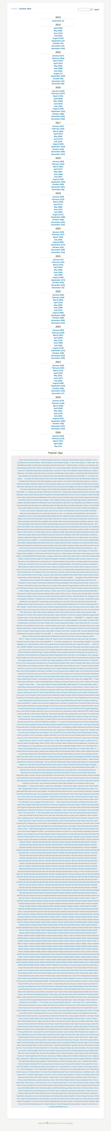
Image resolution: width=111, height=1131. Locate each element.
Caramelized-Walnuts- (64, 564)
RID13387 (42, 869)
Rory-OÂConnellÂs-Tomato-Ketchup (52, 984)
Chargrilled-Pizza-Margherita (42, 580)
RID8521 (77, 957)
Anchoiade (84, 484)
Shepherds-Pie (23, 1002)
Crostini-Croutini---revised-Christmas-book (47, 625)
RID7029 (66, 951)
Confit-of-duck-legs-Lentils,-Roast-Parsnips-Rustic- (44, 617)
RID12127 (88, 853)
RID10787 (87, 847)
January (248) (58, 365)
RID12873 (23, 863)
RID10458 (29, 845)
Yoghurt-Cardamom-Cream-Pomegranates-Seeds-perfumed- (62, 1104)
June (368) (58, 174)
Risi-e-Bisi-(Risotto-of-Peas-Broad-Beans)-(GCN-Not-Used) (75, 965)
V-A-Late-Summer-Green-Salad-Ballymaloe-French (73, 1069)
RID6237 (90, 943)
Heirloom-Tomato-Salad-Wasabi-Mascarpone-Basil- (65, 700)
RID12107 (81, 853)
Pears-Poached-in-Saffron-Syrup (88, 799)
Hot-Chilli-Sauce (54, 706)
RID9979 (49, 965)
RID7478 (48, 954)
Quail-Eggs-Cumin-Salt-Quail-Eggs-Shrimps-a (55, 826)
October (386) (58, 114)
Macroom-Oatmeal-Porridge (25, 743)
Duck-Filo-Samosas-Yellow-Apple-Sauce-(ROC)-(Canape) (77, 647)
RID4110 (50, 933)
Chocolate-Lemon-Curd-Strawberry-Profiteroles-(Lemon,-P (52, 599)
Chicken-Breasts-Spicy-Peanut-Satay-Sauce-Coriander (40, 585)
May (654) (58, 136)
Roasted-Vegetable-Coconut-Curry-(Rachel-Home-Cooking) (81, 978)
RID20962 (34, 909)
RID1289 (28, 863)
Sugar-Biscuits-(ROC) (53, 1034)
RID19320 (51, 903)
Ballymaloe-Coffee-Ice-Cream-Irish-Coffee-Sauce (42, 508)
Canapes (20, 559)
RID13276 (48, 866)
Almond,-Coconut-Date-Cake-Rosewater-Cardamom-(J (74, 481)
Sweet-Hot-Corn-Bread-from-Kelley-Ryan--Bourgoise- (63, 1040)
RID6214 (78, 943)
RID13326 (22, 869)
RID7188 (72, 951)
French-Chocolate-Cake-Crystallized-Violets (66, 671)
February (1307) (58, 93)
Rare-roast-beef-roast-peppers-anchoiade (85, 831)
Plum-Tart (73, 812)
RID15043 (64, 882)
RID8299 (32, 957)
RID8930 (69, 959)
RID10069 (76, 839)
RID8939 (74, 959)
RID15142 (28, 885)
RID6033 (96, 938)
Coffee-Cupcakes (86, 612)
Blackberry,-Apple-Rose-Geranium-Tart (53, 535)
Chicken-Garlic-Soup (86, 585)
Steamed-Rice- (28, 1032)
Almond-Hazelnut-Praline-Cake (44, 478)
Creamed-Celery (49, 623)
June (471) (58, 139)
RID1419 (90, 874)
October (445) (58, 220)
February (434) (58, 129)
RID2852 (27, 925)
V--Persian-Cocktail (76, 1066)
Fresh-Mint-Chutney (77, 676)
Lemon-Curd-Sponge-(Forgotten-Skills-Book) (43, 735)
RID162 (64, 890)
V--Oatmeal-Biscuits (64, 1066)
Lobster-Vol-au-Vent (37, 740)
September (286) (58, 217)
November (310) (58, 356)
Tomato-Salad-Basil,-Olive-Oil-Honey (36, 1056)
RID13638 (52, 871)
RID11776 (28, 853)
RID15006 (45, 882)
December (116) (58, 252)
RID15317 (88, 885)
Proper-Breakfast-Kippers (54, 823)
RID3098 (25, 927)
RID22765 (34, 914)
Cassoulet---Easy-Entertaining (52, 575)
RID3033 (88, 925)
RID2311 (77, 914)
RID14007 (45, 874)
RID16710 (27, 895)
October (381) (58, 247)
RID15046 (71, 882)
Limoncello (55, 738)
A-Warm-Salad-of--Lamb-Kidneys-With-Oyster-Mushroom (81, 473)
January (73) (58, 260)
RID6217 (84, 943)
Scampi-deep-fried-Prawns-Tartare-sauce (39, 997)
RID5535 (82, 933)
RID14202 (96, 874)
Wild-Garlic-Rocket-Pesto (75, 1093)
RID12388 (29, 858)
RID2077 (88, 906)
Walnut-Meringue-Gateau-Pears (67, 1088)
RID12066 (61, 853)
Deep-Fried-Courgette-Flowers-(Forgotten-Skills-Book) (56, 644)
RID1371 (71, 871)
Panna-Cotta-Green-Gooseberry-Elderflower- (35, 796)
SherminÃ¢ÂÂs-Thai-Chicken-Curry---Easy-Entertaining (47, 1002)
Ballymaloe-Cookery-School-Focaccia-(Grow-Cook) (51, 510)
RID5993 (72, 938)
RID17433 (48, 898)
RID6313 (55, 946)
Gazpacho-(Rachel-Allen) (59, 684)
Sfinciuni (75, 1000)
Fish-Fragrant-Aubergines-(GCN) (57, 660)
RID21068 (53, 909)
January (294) (58, 436)
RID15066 (90, 882)
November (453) (58, 116)
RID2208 (32, 911)
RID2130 (72, 909)
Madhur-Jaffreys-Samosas (70, 743)
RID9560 (70, 962)
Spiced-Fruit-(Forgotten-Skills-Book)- (83, 1021)
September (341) (58, 111)
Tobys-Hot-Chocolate (48, 1050)
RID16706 (20, 895)
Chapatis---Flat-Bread (59, 577)
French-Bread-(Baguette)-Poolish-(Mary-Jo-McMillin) (37, 671)
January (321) (58, 126)
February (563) (58, 58)
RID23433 (21, 917)
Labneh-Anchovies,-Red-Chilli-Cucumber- (48, 727)
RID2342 (96, 914)
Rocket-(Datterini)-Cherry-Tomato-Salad (62, 981)
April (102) (58, 63)
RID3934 (72, 930)
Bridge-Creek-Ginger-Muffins (58, 545)
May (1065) (58, 101)
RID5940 (61, 938)
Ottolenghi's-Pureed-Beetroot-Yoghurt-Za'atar (80, 783)
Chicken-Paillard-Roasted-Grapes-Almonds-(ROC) (50, 588)
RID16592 (54, 893)
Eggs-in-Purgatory (43, 652)
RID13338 (29, 869)
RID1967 (22, 906)
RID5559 (88, 933)
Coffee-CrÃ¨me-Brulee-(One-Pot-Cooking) (68, 612)
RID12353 (94, 855)
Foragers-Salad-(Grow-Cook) (47, 668)
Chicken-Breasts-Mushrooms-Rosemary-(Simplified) (52, 583)
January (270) (58, 401)
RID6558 (43, 949)
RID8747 (42, 959)
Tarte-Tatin (81, 1045)
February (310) (58, 262)
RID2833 (90, 922)
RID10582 (55, 847)
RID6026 (90, 938)
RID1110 (45, 850)
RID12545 (28, 861)
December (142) (58, 323)
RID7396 (25, 954)
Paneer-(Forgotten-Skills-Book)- (83, 791)
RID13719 (84, 871)
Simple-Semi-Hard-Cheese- (89, 1005)
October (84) (58, 79)
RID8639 (19, 959)
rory (29, 984)
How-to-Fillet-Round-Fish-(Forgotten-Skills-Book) (83, 708)
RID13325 (94, 866)
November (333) (58, 391)
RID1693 (59, 895)
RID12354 (23, 858)
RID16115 (51, 890)
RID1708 (84, 895)
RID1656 (48, 893)
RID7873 (80, 954)
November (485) (58, 152)
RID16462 (96, 890)
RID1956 (95, 903)
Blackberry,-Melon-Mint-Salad (74, 535)
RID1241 (35, 858)
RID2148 (83, 909)
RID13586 (27, 871)
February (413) (58, 199)
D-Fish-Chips (70, 636)
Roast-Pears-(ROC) (34, 976)
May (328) (58, 305)
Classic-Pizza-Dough (29, 609)
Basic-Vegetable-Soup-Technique (48, 521)
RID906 (92, 959)
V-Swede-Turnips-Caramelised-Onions (80, 1080)
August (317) (58, 215)
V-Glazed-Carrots (54, 1077)
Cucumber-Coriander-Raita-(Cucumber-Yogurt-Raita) (38, 631)
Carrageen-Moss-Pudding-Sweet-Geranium (77, 569)
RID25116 (66, 919)
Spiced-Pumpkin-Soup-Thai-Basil (40, 1026)
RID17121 (22, 898)
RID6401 (89, 946)
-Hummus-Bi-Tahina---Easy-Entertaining (40, 462)
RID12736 (61, 861)
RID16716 (33, 895)
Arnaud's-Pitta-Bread (54, 489)
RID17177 (29, 898)
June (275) (58, 413)
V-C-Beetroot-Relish (33, 1072)
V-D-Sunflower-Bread (88, 1074)
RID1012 (89, 839)
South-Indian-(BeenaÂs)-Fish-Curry (51, 1018)
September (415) (58, 147)
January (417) (58, 56)
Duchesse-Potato (38, 647)
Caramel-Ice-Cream (92, 559)
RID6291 (31, 946)
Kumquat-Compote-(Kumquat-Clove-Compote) (64, 724)
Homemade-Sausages (42, 706)
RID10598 (68, 847)
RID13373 (35, 869)
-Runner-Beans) (80, 462)
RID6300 (49, 946)
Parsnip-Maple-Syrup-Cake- (66, 796)
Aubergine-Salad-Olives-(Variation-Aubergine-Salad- (76, 489)
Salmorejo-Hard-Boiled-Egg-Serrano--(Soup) (39, 994)
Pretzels (43, 823)
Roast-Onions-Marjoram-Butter (70, 973)
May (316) (58, 340)
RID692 (55, 951)
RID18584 (65, 901)
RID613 (61, 941)
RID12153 (23, 855)
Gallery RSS (43, 1123)
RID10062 (70, 839)
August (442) (58, 144)
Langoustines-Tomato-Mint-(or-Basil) (68, 730)
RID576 (55, 935)
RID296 (61, 925)
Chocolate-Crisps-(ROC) (51, 596)
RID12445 (80, 858)
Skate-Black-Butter (55, 1008)
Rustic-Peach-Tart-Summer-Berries (43, 986)
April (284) (58, 408)
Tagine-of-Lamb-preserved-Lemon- (43, 1045)
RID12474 (87, 858)
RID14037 (52, 874)
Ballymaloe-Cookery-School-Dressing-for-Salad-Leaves (74, 508)
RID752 (53, 954)
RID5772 (66, 935)
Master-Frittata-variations (78, 751)
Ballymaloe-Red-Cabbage (60, 516)
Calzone (78, 556)
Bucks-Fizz (34, 548)
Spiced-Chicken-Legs (52, 1021)
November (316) (58, 285)
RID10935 (33, 850)
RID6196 (61, 943)
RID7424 (37, 954)
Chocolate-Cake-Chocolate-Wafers (81, 593)
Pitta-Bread (31, 810)
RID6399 (83, 946)
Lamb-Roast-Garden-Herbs (29, 730)
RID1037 (87, 842)
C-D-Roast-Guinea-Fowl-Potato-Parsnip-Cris (46, 553)
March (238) (58, 406)
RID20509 (57, 906)
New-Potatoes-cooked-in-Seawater (89, 775)
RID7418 (31, 954)
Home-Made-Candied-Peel (89, 700)
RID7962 (91, 954)
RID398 (95, 930)
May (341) (58, 376)
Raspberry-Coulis (22, 834)
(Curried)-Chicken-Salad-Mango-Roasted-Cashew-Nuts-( (48, 465)
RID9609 (76, 962)
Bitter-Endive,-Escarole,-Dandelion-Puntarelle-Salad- (53, 532)
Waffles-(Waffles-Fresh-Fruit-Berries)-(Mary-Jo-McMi (41, 1088)
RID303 (83, 925)
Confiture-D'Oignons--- (67, 617)
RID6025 (84, 938)
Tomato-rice (20, 1056)
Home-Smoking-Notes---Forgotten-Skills (29, 703)
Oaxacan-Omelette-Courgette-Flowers (78, 778)
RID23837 (72, 917)
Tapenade (74, 1045)
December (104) (58, 48)
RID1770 (83, 898)
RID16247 (70, 890)
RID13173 (22, 866)
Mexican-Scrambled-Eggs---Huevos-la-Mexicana (42, 762)
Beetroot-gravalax (44, 526)
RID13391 (48, 869)
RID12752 (74, 861)
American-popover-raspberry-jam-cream (57, 484)
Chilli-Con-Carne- (65, 593)
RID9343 (19, 962)
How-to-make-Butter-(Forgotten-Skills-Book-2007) (73, 711)
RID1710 (89, 895)
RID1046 (42, 845)
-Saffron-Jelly (91, 462)
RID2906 (50, 925)
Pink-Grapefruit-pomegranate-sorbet (50, 807)
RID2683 (26, 922)
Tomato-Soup (52, 1056)
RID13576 (21, 871)
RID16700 (94, 893)
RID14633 (28, 879)
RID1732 (34, 898)
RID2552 (84, 919)
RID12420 (48, 858)
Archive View (53, 1123)
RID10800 (94, 847)
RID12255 (49, 855)
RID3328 (47, 927)
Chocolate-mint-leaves (77, 599)
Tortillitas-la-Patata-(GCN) (64, 1056)
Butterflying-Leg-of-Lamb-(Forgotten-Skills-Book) (40, 551)
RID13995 (39, 874)
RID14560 (71, 877)
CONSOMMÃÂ (79, 617)
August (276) (58, 418)
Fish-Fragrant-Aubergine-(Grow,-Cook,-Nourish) (32, 660)
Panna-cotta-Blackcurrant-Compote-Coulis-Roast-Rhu (53, 794)
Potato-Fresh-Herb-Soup (39, 820)
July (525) (58, 71)
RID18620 (78, 901)
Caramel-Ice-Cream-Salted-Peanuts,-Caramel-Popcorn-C (35, 561)
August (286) (58, 383)
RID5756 (49, 935)
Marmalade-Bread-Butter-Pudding (62, 748)
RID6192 (49, 943)
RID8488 (66, 957)
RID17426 (41, 898)
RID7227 (78, 951)
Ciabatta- (23, 607)
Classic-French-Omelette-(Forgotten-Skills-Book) (53, 607)
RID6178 (26, 943)
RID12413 (42, 858)
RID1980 (27, 906)
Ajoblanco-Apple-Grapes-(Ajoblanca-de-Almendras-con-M (60, 476)
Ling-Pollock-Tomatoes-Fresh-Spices (70, 738)
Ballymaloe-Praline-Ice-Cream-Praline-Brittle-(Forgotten (35, 516)
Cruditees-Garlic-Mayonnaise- (40, 628)
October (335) (58, 424)
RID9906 (25, 965)
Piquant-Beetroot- (22, 810)
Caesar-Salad (71, 556)
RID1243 (74, 858)
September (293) (58, 421)
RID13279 (55, 866)
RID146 (97, 877)
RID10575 (42, 847)
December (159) (58, 119)
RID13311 (88, 866)
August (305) (58, 277)
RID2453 (37, 919)
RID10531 (87, 845)
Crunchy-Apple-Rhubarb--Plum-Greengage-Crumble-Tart (67, 628)
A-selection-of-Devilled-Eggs (55, 473)
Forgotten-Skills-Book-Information (66, 668)
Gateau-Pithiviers (46, 684)
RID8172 (21, 957)
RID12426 (68, 858)
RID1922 (45, 903)
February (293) (58, 297)
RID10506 (80, 845)
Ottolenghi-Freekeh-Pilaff (58, 783)
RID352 (63, 927)
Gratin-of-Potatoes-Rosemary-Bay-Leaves (69, 692)
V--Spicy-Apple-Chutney (90, 1066)
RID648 (38, 949)
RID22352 (64, 911)
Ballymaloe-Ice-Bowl (72, 513)
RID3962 (83, 930)
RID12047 (55, 853)
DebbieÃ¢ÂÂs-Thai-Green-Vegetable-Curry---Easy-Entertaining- (64, 641)
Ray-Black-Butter (61, 834)
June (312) (58, 33)
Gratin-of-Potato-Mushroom (47, 692)
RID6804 (32, 951)
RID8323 (49, 957)
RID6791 (21, 951)
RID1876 (90, 901)
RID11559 (96, 850)
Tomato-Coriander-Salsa (31, 1053)
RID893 (63, 959)
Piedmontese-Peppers (73, 804)
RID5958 (66, 938)
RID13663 (59, 871)
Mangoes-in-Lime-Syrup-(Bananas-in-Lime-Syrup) (37, 746)
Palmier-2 (36, 788)
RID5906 (31, 938)
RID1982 (33, 906)
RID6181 (31, 943)
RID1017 (28, 842)
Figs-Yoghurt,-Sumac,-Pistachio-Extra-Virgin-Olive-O (60, 657)
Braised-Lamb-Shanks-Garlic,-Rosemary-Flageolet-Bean (82, 540)
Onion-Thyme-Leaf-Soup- (58, 780)
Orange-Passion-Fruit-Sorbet (75, 780)
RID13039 (55, 863)
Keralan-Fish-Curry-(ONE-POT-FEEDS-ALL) (36, 722)
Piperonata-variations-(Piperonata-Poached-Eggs (84, 807)
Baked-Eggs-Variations (80, 500)
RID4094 (32, 933)
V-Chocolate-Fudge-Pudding (34, 1074)
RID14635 (42, 879)
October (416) (58, 149)
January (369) (58, 161)
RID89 (59, 959)
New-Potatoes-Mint (22, 778)
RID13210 (35, 866)
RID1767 (77, 898)
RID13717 (77, 871)
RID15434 (68, 887)
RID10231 (48, 842)
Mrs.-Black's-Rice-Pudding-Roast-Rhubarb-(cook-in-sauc (51, 770)
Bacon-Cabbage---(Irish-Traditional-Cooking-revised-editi (56, 500)
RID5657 (32, 935)
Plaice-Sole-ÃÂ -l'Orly (34, 812)
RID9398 (48, 962)
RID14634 (35, 879)
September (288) (58, 315)
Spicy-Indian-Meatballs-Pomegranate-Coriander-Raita (66, 1026)
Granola (32, 690)
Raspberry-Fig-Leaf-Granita (36, 834)
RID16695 (81, 893)
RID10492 (67, 845)
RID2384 (77, 917)
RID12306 (74, 855)
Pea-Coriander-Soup (34, 799)
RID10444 (23, 845)
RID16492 (29, 893)
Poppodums (91, 818)
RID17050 (78, 895)
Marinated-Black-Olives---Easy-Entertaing (39, 748)
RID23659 (41, 917)
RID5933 (49, 938)
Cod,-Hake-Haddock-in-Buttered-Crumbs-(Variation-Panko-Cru (64, 609)
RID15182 (48, 885)
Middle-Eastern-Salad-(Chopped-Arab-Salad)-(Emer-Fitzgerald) (77, 762)
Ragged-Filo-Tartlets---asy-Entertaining (43, 831)
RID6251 (21, 946)
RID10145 (23, 842)
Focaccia (84, 665)
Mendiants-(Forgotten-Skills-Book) (51, 756)
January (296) (58, 295)
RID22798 (47, 914)
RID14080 (58, 874)
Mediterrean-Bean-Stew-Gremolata (52, 754)
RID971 (86, 962)
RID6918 (50, 951)
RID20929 (21, 909)
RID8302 (43, 957)
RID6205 (66, 943)
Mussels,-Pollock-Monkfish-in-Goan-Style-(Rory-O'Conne (53, 775)
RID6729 (89, 949)
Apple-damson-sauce (31, 486)
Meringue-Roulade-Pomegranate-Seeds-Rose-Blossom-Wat (56, 759)
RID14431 (32, 877)
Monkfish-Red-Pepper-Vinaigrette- (86, 764)
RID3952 (77, 930)
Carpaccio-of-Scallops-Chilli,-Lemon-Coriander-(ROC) (67, 567)
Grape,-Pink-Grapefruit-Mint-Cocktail (71, 690)
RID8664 (25, 959)
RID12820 (81, 861)
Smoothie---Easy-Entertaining (41, 1016)
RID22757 (27, 914)
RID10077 (83, 839)
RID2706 (43, 922)
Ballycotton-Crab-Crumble (48, 502)
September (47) (58, 41)
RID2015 (45, 906)
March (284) (58, 300)
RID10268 (74, 842)
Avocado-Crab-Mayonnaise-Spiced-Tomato (70, 497)
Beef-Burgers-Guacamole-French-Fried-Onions (65, 524)
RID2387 (89, 917)
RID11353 (63, 850)
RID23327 (90, 914)
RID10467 (48, 845)
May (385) (58, 31)
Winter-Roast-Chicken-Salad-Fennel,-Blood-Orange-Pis (78, 1098)
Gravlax (84, 692)
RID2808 (78, 922)
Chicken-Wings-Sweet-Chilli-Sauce (40, 591)
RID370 (91, 927)
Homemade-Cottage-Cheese (50, 703)
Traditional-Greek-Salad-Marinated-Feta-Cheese (43, 1058)
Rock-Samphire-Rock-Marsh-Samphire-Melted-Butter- (33, 981)
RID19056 (27, 903)
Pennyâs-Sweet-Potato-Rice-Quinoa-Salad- (63, 802)
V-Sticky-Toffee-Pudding (61, 1080)
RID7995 (96, 954)
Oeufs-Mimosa (94, 778)
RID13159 (94, 863)
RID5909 (37, 938)
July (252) (58, 381)
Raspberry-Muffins (50, 834)
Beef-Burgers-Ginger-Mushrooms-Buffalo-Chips (36, 524)
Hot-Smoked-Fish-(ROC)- (86, 706)
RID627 (26, 946)
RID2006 (39, 906)
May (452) (58, 172)
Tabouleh (81, 1042)
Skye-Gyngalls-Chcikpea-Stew (71, 1008)
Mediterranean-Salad (35, 754)
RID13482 (75, 869)
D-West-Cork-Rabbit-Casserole (68, 639)
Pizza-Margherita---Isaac (58, 810)
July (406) (58, 275)
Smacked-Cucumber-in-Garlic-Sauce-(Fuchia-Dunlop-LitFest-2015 (54, 1010)
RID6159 (78, 941)
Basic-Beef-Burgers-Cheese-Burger (42, 518)
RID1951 (89, 903)
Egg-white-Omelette (88, 649)
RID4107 (44, 933)
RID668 (66, 949)
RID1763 (65, 898)
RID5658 (38, 935)
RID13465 (68, 869)
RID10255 (68, 842)
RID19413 (65, 903)
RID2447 (31, 919)
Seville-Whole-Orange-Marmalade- (61, 1000)
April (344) (58, 267)
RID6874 (44, 951)
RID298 (66, 925)
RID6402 (95, 946)
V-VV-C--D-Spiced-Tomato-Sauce (57, 1082)
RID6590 (55, 949)
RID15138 (96, 882)
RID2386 (83, 917)
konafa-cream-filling (44, 724)
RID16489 (22, 893)
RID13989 (32, 874)
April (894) (58, 99)
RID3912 (60, 930)
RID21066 (47, 909)
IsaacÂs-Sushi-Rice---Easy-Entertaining (29, 716)
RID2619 (90, 919)
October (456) (58, 184)
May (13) (58, 446)
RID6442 (32, 949)
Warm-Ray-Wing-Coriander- (85, 1088)
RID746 (42, 954)
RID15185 (61, 885)
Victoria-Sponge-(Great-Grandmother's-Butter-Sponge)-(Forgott (72, 1085)
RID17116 (96, 895)
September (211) (58, 350)
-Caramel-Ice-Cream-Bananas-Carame (72, 460)
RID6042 (21, 941)
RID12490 (94, 858)
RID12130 (94, 853)
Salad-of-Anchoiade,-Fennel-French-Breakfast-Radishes (47, 989)
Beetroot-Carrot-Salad (32, 526)
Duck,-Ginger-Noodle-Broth (55, 649)
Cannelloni (82, 559)
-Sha (96, 462)
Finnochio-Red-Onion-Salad (84, 657)
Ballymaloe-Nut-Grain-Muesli (87, 513)
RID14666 (48, 879)
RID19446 (77, 903)
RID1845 (52, 901)
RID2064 (70, 906)
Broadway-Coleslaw (73, 545)
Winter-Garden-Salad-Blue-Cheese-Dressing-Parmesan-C (77, 1096)
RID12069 (74, 853)
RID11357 (70, 850)
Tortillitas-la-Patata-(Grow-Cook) (82, 1056)
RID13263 (42, 866)
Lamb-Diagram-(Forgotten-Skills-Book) (73, 727)
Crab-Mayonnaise (22, 623)
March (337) (58, 441)
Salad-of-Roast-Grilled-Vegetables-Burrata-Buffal (73, 992)
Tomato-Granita (78, 1053)
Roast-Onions (74, 970)
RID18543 (58, 901)
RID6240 (96, 943)
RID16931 (65, 895)
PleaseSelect (45, 813)
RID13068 (81, 863)
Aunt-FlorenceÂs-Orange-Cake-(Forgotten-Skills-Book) (68, 492)
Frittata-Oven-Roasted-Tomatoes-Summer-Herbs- (69, 682)
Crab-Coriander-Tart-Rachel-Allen (88, 620)
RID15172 (35, 885)
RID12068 (68, 853)
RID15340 (94, 885)
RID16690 (74, 893)
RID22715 (20, 914)
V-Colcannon (47, 1074)
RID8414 (60, 957)
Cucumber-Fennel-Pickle (62, 631)
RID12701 (48, 861)
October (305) (58, 353)
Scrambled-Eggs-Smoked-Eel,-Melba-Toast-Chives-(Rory (70, 997)
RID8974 (80, 959)
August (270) (58, 348)
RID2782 (66, 922)
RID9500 (58, 962)
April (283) (58, 338)
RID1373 (89, 871)
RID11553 (90, 850)
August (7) (58, 74)
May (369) (58, 270)
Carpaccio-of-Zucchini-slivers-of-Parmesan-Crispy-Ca (48, 569)
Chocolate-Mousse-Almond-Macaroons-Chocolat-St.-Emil (56, 601)
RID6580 (49, 949)
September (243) (58, 386)
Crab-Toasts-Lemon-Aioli (36, 623)
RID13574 (94, 869)
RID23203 (83, 914)
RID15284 (81, 885)
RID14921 (26, 882)
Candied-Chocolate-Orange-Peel (34, 559)
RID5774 (72, 935)
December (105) (58, 358)
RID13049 (68, 863)
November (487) (58, 187)
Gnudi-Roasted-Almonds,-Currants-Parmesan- (69, 687)
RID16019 (32, 890)
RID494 (66, 933)
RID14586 (84, 877)
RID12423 (61, 858)
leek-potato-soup (33, 732)
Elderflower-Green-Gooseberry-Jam (87, 652)
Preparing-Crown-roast (34, 823)
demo (75, 644)
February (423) (58, 164)
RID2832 (84, 922)
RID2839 (96, 922)
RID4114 (56, 933)
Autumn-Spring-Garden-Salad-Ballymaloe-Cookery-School (39, 497)
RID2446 (25, 919)
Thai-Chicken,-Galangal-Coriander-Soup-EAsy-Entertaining (68, 1048)
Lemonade (48, 738)
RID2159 (95, 909)
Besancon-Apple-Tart (78, 529)
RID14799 (61, 879)
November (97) (58, 81)
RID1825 (26, 901)
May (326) (58, 411)
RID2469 (43, 919)
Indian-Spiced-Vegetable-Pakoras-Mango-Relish (63, 714)
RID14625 (22, 879)
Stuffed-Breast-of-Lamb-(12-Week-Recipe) (34, 1034)
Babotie (36, 500)
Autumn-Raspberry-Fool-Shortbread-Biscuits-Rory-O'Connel (58, 494)
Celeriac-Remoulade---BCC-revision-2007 (40, 577)
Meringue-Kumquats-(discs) (29, 759)
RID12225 (42, 855)
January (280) (58, 330)
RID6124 (56, 941)
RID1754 (59, 898)
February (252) (58, 368)
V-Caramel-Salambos (75, 1072)
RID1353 (81, 869)
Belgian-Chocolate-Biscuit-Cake (62, 529)
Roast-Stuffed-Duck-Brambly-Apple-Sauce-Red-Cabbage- (44, 978)
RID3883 (48, 930)
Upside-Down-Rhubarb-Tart (49, 1066)
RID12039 (48, 853)
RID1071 (81, 847)
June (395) (58, 343)
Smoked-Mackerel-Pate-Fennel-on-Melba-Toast (47, 1013)
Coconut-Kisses (40, 609)
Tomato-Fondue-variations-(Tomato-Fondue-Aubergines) (56, 1053)
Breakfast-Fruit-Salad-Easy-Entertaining (37, 545)
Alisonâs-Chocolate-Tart (26, 478)
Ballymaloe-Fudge (25, 513)
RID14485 (58, 877)
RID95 (53, 962)
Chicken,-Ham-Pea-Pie (58, 591)
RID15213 (68, 885)
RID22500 (89, 911)
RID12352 (87, 855)
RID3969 (89, 930)
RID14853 (81, 879)
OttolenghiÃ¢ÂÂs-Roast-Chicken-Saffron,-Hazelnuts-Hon (36, 786)
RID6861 (38, 951)
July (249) (58, 345)
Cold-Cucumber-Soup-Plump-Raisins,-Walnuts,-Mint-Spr (49, 615)
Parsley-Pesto (53, 796)
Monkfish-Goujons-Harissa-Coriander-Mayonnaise (61, 764)
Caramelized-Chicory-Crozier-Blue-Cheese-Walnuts (42, 564)
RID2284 (53, 914)
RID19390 (58, 903)
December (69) (58, 189)
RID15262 (74, 885)
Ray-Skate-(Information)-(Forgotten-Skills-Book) (81, 834)
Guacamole (56, 698)
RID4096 (38, 933)
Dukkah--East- (68, 649)
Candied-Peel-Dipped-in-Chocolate (54, 559)
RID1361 (39, 871)
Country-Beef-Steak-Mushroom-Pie (52, 620)
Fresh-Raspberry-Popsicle (46, 679)
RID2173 (20, 911)
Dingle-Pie (80, 644)
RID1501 (51, 882)
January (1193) (58, 91)
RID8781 (48, 959)
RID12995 (48, 863)
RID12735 (55, 861)
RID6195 (55, 943)
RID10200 (35, 842)
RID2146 (77, 909)
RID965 (81, 962)
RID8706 (37, 959)
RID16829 (46, 895)
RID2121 (66, 909)
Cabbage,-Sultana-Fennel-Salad (57, 556)
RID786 (68, 954)
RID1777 (94, 898)
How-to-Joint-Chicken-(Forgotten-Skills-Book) (30, 711)
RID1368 (65, 871)
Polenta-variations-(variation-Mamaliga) (46, 818)
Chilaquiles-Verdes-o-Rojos (51, 593)
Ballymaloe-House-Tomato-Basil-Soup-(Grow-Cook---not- (48, 513)
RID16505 (35, 893)
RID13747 (20, 874)
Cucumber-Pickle (75, 631)
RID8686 (31, 959)
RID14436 (39, 877)
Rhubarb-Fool (37, 839)
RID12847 (94, 861)
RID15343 (22, 887)
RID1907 (33, 903)
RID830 (38, 957)
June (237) (58, 378)
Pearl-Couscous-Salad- (71, 799)
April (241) (58, 302)
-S (85, 462)
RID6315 (61, 946)
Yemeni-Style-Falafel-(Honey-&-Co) (33, 1104)
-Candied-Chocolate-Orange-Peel (50, 460)
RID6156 (72, 941)
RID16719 (40, 895)
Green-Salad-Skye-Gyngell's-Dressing (59, 695)
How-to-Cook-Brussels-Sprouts (59, 708)
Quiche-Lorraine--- (23, 829)
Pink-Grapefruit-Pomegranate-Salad (28, 807)
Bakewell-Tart (36, 502)
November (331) (58, 426)
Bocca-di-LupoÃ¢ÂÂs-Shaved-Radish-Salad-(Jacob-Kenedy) (44, 540)
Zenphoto (70, 1123)
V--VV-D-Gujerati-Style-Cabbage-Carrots (45, 1069)
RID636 (72, 946)
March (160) (58, 237)
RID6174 (95, 941)
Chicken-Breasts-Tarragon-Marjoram (69, 585)
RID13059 (74, 863)
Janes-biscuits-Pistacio (38, 719)
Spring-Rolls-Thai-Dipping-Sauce (79, 1029)
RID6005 (78, 938)
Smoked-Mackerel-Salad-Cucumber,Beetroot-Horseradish (79, 1013)
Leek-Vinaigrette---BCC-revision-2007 (50, 732)
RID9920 (31, 965)
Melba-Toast (20, 756)
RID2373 (47, 917)
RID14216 (20, 877)
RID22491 (83, 911)
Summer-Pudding (41, 1037)
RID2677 (96, 919)
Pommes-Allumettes (81, 818)
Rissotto (37, 967)
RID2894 (44, 925)
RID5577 (94, 933)
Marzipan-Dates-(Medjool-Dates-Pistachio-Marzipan (55, 751)
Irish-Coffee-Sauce (93, 714)
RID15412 (48, 887)
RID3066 (19, 927)
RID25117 (73, 919)
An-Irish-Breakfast (75, 484)
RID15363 (42, 887)
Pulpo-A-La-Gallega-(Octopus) (31, 826)
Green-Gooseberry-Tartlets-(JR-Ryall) (36, 695)
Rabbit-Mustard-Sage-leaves (37, 829)
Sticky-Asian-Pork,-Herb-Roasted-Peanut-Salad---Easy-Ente (52, 1032)
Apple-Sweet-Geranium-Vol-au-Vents (49, 486)
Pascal (77, 796)
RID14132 (72, 874)
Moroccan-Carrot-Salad (24, 767)
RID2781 (61, 922)
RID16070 (38, 890)
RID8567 (83, 957)
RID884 (54, 959)
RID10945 (39, 850)
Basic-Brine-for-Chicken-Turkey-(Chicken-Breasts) (68, 518)
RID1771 (88, 898)
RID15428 (55, 887)
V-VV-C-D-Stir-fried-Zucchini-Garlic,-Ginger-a (81, 1082)
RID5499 (77, 933)
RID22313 (58, 911)
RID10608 (75, 847)
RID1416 (84, 874)
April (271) (58, 204)
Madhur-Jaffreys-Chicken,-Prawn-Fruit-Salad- (48, 743)
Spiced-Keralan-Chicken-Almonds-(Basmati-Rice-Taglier (62, 1024)
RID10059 (58, 839)
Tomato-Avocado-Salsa (62, 1050)
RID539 (71, 933)
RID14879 (94, 879)
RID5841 (26, 938)
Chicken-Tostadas (24, 591)
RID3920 (66, 930)
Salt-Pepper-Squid (67, 994)
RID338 (53, 927)
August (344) (58, 109)
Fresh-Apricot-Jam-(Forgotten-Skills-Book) (85, 673)
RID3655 (80, 927)
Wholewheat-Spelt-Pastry (59, 1093)
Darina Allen (81, 639)
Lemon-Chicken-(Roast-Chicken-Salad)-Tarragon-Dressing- (80, 732)
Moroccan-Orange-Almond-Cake (42, 767)
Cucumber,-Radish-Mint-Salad (90, 631)
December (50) (58, 84)
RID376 (33, 930)
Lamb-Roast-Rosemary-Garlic (47, 730)
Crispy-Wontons (29, 625)
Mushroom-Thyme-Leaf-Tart (73, 772)
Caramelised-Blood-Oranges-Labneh (64, 561)
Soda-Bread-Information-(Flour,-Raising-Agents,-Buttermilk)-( (68, 1016)
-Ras (72, 462)
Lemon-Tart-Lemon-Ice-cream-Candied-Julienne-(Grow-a (74, 735)
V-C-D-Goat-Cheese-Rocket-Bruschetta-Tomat (54, 1072)
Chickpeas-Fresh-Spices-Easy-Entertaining (30, 593)
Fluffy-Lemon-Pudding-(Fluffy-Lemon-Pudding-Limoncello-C (63, 665)
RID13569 (87, 869)
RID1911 (39, 903)
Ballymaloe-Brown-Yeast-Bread (66, 505)
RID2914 (56, 925)
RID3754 (27, 930)
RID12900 (42, 863)
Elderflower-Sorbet (23, 655)
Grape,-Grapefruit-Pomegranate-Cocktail (47, 690)
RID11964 (42, 853)
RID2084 (94, 906)
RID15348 (35, 887)
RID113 (57, 850)
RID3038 (94, 925)
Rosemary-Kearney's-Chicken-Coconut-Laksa (78, 984)
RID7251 (89, 951)
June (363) (58, 272)
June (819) (58, 104)
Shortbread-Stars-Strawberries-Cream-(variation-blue (34, 1005)
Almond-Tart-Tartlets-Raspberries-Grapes (45, 481)
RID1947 (83, 903)
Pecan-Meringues (24, 802)
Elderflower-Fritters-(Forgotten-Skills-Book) (63, 652)
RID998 (54, 965)
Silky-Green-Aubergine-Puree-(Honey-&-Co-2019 (66, 1005)
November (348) (58, 250)
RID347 (58, 927)
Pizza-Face (47, 810)
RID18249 (20, 901)
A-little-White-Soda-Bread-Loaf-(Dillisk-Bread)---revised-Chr (43, 470)
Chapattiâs (71, 577)
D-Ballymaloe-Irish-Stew (58, 636)
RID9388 (30, 962)
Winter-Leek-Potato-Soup (53, 1098)
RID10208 (42, 842)
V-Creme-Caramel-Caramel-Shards (62, 1074)
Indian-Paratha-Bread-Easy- (40, 714)
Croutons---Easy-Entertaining (69, 625)
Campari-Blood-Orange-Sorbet (90, 556)
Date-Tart (88, 639)
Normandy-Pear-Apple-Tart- (58, 778)
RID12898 (35, 863)
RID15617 (88, 887)
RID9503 (64, 962)
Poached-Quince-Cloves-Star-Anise (44, 815)
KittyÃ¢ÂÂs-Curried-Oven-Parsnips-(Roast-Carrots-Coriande (69, 722)
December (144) (58, 154)
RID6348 (66, 946)
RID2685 (31, 922)
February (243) (58, 403)
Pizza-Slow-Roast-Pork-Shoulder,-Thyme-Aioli (80, 810)
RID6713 (83, 949)
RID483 (61, 933)
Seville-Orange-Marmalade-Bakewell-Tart (38, 1000)
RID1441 (26, 877)
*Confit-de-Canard (71, 465)
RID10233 (55, 842)
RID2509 (60, 919)
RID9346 (25, 962)
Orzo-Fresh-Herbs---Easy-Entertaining (39, 783)
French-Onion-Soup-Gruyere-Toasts (36, 673)
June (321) (58, 209)
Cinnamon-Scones (32, 607)
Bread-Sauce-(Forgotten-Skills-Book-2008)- (59, 543)
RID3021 (77, 925)
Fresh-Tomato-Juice (77, 679)
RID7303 (19, 954)
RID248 (54, 919)
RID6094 (44, 941)
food (36, 668)
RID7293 (95, 951)
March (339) (58, 202)
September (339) (58, 182)
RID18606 (71, 901)
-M (70, 462)
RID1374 (95, 871)
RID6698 (77, 949)
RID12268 (62, 855)
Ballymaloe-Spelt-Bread (75, 516)
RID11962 (35, 853)
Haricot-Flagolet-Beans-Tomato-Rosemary (87, 698)
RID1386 (25, 874)
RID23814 (65, 917)
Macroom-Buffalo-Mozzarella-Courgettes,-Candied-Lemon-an (78, 740)
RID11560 (22, 853)
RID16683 (61, 893)
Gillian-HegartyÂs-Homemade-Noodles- (79, 684)
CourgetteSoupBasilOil (71, 620)
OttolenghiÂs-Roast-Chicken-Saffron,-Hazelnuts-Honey (71, 786)
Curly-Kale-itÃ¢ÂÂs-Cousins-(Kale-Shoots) (55, 633)
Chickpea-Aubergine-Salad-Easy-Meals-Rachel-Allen (82, 591)
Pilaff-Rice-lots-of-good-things (90, 804)
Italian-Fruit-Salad (82, 716)
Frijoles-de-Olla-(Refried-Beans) (44, 682)
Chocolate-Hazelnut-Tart (80, 596)
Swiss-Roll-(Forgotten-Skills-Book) (67, 1042)
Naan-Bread (74, 775)
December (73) (58, 288)
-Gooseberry (88, 460)
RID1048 (54, 845)
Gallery (14, 9)
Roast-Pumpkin (22, 978)
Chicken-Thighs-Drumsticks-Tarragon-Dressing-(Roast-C (83, 588)
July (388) (58, 212)
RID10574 (35, 847)
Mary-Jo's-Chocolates (79, 748)
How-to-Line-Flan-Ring (51, 711)
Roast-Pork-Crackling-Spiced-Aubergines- (85, 976)
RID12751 (68, 861)
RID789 (85, 954)
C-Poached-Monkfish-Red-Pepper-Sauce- (34, 556)
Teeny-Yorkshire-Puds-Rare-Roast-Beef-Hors (36, 1048)
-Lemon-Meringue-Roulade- (60, 462)
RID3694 (86, 927)
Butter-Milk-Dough (43, 548)
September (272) (58, 245)
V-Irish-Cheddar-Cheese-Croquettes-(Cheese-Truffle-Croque (78, 1077)
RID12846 (88, 861)
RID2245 (76, 911)
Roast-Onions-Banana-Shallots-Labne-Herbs (46, 973)
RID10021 (44, 839)
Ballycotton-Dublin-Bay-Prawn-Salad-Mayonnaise (71, 502)
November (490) (58, 320)
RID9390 (36, 962)
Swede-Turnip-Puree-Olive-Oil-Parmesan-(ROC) (32, 1040)
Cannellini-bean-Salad (72, 559)
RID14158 (78, 874)
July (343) (58, 142)
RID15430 (61, 887)
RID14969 (33, 882)
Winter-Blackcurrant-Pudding (50, 1096)
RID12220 (36, 855)
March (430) (58, 131)
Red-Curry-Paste (40, 837)
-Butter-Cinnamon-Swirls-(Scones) (29, 460)
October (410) (58, 282)
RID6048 (26, 941)
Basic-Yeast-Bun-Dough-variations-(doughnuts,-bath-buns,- (77, 521)
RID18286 (32, 901)
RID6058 (32, 941)
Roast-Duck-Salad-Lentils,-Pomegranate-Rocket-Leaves (44, 970)
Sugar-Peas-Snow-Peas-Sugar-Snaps (72, 1034)
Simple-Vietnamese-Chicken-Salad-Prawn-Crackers (33, 1008)
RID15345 (28, 887)
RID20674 (76, 906)
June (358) (58, 308)
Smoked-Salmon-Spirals (24, 1016)
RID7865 (74, 954)
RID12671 (42, 861)
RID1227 (68, 855)
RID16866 (53, 895)
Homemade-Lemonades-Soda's (68, 703)
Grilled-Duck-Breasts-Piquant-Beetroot (83, 695)
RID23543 (34, 917)
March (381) (58, 167)
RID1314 (87, 863)
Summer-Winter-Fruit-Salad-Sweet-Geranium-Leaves (63, 1037)
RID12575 (35, 861)
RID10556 (22, 847)
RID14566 (78, 877)
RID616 (84, 941)
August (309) (58, 313)
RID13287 (68, 866)
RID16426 (90, 890)
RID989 (20, 965)
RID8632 (95, 957)
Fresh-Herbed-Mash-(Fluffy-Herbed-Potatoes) (57, 676)
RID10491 (61, 845)
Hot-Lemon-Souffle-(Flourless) (69, 706)
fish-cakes (97, 657)
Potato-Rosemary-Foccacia (55, 820)
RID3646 (74, 927)
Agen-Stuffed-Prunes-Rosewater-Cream (31, 476)
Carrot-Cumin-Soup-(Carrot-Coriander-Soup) (55, 572)
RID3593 (68, 927)
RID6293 (43, 946)
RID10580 (48, 847)
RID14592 (91, 877)
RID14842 (68, 879)
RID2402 (19, 919)
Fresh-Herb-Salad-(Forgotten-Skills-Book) (30, 676)
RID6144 (66, 941)
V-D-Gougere (77, 1074)
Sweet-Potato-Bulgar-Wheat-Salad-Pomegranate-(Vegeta (39, 1042)
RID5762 (60, 935)
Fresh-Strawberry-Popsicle (62, 679)
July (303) (58, 416)
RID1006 (63, 839)
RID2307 (71, 914)
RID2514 (78, 919)
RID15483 (74, 887)
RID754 (58, 954)
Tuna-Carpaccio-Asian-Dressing (49, 1064)
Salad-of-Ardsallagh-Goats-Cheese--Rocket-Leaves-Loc (81, 989)
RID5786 (78, 935)
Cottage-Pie (89, 617)
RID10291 (81, 842)
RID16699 (87, 893)
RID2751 (55, 922)
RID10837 (26, 850)
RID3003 (72, 925)
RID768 (63, 954)
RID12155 (29, 855)
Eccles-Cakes (77, 649)
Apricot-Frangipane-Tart (85, 486)
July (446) (58, 240)
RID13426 (55, 869)
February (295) (58, 333)
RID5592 (20, 935)
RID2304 (65, 914)
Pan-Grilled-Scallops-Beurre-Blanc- (84, 788)
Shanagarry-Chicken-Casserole (87, 1000)
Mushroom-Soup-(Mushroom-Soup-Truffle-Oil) (50, 772)
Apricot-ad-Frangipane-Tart (69, 486)
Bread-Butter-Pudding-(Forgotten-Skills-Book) (31, 543)
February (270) (58, 439)
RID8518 (72, 957)
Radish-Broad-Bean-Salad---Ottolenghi (66, 829)
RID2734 (49, 922)
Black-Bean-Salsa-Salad (76, 532)
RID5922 (43, 938)
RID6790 (95, 949)
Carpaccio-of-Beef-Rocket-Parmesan (40, 567)
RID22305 (51, 911)
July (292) (58, 36)
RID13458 (62, 869)
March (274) (58, 371)
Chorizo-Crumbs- (39, 604)
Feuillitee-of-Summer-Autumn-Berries (32, 657)
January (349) (58, 232)
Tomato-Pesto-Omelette (91, 1053)
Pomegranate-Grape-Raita (66, 818)
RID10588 (62, 847)
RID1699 (71, 895)
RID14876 (88, 879)
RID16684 (68, 893)
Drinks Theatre (26, 647)
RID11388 (77, 850)
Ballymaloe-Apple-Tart (49, 505)
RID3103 (30, 927)
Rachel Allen (51, 829)
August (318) (58, 179)
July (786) (58, 106)
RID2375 (53, 917)
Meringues (78, 759)
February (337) (58, 234)
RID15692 (94, 887)
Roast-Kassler (66, 970)
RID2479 (49, 919)
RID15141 (22, 885)
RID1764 (71, 898)
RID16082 (45, 890)
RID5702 (43, 935)
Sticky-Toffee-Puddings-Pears (79, 1032)
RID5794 (95, 935)
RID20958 (28, 909)
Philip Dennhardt (41, 804)
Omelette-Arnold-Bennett (42, 780)
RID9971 (37, 965)
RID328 (42, 927)
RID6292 (37, 946)
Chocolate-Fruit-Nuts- (65, 596)
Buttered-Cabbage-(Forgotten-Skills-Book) (62, 548)
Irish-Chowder (83, 714)
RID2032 (51, 906)
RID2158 (89, 909)
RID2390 (95, 917)
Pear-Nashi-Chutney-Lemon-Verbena (52, 799)
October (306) (58, 388)
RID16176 (58, 890)
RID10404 (94, 842)
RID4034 (21, 933)
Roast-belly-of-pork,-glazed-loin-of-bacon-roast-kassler (56, 967)
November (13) (58, 46)
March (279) (58, 265)
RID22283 (44, 911)
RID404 (27, 933)
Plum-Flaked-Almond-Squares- (60, 812)
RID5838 (20, 938)
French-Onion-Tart (53, 673)
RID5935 (55, 938)
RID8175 (26, 957)
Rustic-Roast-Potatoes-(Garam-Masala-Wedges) (69, 986)
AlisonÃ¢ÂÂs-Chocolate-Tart (88, 476)
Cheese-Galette (31, 583)
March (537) (58, 61)
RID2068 (82, 906)
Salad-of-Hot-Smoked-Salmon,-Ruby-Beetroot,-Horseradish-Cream (38, 992)
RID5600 (26, 935)
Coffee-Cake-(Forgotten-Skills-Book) (44, 612)
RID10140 (95, 839)
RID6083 (38, 941)
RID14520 (65, 877)
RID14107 (65, 874)
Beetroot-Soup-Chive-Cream (83, 526)
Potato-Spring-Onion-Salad (72, 820)
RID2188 (26, 911)
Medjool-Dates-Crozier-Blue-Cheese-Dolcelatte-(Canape (81, 754)
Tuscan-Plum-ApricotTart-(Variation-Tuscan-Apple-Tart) (76, 1064)
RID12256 (55, 855)
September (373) (58, 280)
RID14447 (51, 877)
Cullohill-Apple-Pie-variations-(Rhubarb (28, 633)
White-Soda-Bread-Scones (43, 1093)
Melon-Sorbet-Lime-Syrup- (33, 756)
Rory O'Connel (35, 984)
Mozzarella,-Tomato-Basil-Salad (73, 767)
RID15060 (83, 882)
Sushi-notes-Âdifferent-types (89, 1037)
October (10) (58, 43)
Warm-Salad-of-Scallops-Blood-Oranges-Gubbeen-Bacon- (69, 1090)
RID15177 (42, 885)
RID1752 (53, 898)
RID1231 (80, 855)
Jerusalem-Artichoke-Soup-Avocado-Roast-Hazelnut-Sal (62, 719)
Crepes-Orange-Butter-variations (64, 623)
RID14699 (55, 879)
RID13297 (74, 866)
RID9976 (43, 965)
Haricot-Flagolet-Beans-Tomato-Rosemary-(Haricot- (34, 700)
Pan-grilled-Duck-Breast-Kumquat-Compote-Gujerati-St (56, 788)
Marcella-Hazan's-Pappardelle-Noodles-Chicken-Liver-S (69, 746)
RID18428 (46, 901)
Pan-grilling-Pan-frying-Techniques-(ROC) (60, 791)
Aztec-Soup (29, 500)
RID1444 (45, 877)
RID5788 (84, 935)
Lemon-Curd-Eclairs (23, 735)
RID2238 (70, 911)
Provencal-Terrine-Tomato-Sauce (73, 823)
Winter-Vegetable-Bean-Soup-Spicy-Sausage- (59, 1101)
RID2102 (40, 909)
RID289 (39, 925)
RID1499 (39, 882)
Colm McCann (71, 615)
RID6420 (21, 949)
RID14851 (74, 879)
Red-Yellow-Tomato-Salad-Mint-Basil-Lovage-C (59, 837)
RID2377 (59, 917)
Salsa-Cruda (57, 994)
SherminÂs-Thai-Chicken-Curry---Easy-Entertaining (81, 1002)
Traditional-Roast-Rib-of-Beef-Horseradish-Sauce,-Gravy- (64, 1061)
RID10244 (61, 842)
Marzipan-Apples (34, 751)
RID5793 (89, 935)
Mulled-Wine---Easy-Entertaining (79, 770)
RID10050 (51, 839)
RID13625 (46, 871)
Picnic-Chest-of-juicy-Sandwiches (56, 804)
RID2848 (21, 925)
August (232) (58, 38)
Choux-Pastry (48, 604)
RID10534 (94, 845)
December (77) (58, 393)
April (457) (58, 134)
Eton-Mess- (72, 655)
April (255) (58, 28)
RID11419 (83, 850)
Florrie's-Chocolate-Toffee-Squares (80, 663)
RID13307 (81, 866)
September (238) (58, 76)
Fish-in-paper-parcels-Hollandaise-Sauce (35, 663)
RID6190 (43, 943)
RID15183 (55, 885)
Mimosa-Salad (41, 764)
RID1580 (19, 890)
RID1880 (21, 903)
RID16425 (83, 890)
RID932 (97, 959)
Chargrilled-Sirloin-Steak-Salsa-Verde (63, 580)
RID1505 (77, 882)
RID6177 (20, 943)
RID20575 (64, 906)
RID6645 (61, 949)
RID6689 (72, 949)
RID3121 (36, 927)
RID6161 (89, 941)
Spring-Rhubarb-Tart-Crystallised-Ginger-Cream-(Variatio (52, 1029)
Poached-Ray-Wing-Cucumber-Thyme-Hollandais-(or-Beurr (73, 815)
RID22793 (40, 914)
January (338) (58, 197)
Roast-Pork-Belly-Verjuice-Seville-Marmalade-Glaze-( (56, 976)
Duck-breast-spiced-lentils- (52, 647)
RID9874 (97, 962)
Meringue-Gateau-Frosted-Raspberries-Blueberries (77, 756)
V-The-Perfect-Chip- (41, 1082)
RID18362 (39, 901)
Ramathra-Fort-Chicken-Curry (64, 831)
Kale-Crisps (83, 719)
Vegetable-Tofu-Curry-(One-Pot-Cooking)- (39, 1085)
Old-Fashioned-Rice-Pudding (25, 780)
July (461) (58, 177)
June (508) (58, 68)
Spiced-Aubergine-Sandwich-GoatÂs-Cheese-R (77, 1018)
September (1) (58, 21)
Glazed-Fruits (51, 687)
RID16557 (42, 893)
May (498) (58, 207)
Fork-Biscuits (81, 668)
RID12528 (22, 861)
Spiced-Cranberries (65, 1021)
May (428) (58, 66)
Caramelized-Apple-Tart (83, 561)
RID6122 (50, 941)
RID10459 (36, 845)
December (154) (58, 429)
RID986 (91, 962)
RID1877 (96, 901)
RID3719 (97, 927)
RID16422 (76, 890)
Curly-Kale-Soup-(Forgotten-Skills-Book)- (81, 633)
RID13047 (61, 863)
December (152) (58, 225)
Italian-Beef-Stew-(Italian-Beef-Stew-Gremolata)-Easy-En (59, 716)
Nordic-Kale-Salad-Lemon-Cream (39, 778)
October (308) (58, 318)
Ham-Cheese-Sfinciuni (67, 698)
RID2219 (38, 911)
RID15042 (58, 882)
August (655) (58, 242)
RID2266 (95, 911)
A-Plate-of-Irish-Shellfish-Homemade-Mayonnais (76, 470)
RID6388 (77, 946)
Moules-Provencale (58, 767)
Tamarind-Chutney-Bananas (62, 1045)
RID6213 (72, 943)
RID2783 (72, 922)
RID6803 (26, 951)
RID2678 (20, 922)
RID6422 (26, 949)
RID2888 (33, 925)
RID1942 (71, 903)
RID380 (38, 930)
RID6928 (61, 951)
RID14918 (20, 882)
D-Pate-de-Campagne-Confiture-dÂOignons (44, 639)
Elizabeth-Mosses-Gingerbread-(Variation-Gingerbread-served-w (48, 655)
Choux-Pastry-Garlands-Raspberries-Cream (66, 604)
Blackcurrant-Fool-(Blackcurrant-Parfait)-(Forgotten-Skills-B (50, 537)
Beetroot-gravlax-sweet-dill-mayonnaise (62, 526)
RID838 (54, 957)
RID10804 (20, 850)
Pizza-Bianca (40, 810)
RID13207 (28, 866)
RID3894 (54, 930)
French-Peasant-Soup (65, 673)
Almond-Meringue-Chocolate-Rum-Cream (66, 478)
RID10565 (29, 847)
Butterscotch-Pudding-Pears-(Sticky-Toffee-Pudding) (71, 551)
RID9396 (42, 962)
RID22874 (59, 914)
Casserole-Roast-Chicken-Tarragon (32, 575)
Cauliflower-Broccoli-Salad (70, 575)
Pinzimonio (65, 807)
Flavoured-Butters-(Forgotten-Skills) (59, 663)
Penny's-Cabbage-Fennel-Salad (39, 802)
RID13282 (61, 866)
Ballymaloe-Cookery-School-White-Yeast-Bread (82, 510)
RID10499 (74, 845)
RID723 (84, 951)
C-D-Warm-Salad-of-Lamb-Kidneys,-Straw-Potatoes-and (77, 553)
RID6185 (37, 943)
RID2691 (37, 922)
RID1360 (33, 871)
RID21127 (60, 909)
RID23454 (28, 917)
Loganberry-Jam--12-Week (52, 740)
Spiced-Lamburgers (85, 1024)
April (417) (58, 169)
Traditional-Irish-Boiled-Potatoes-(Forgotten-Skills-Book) (75, 1058)
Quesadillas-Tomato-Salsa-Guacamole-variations (84, 826)
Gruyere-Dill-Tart (47, 698)
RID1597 (25, 890)
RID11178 (52, 850)
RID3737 (21, 930)
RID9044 (86, 959)
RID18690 (84, 901)
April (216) (58, 373)
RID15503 (81, 887)
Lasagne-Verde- (84, 730)
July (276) (58, 310)
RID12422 (55, 858)
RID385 (43, 930)
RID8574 (89, 957)
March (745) (58, 96)
